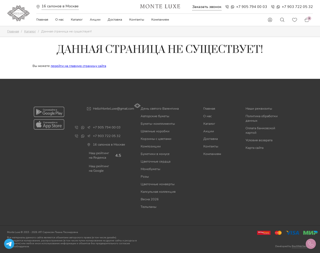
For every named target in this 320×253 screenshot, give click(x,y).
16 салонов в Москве (60, 6)
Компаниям (160, 19)
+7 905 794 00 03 (251, 6)
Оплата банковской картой (260, 130)
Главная (42, 19)
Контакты (136, 19)
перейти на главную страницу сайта (78, 66)
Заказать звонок (206, 6)
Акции (95, 19)
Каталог (77, 19)
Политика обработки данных (262, 118)
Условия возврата (259, 140)
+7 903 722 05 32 (297, 6)
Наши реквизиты (259, 108)
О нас (59, 19)
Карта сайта (254, 148)
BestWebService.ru (302, 246)
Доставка (115, 19)
